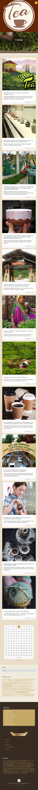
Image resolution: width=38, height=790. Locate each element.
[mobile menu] (36, 3)
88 (31, 643)
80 (11, 643)
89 (6, 645)
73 (21, 641)
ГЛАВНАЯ (7, 739)
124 (11, 652)
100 (6, 648)
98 (29, 645)
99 (31, 645)
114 (14, 650)
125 (14, 652)
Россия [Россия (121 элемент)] (5, 769)
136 (14, 655)
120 (29, 650)
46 (9, 636)
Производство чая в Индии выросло (16, 377)
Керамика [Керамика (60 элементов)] (29, 683)
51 (21, 636)
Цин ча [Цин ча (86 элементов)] (12, 692)
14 (11, 629)
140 (24, 655)
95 (21, 645)
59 (13, 638)
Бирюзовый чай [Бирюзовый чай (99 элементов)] (21, 680)
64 (26, 638)
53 (26, 636)
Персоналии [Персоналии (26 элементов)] (15, 686)
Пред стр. (19, 622)
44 (31, 633)
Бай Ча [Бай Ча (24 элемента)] (6, 680)
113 (11, 650)
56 (6, 638)
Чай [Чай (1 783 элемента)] (20, 692)
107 (24, 648)
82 (16, 643)
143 (31, 655)
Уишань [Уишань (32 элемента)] (16, 769)
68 (8, 641)
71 (16, 641)
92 (13, 645)
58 (11, 638)
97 (26, 645)
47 (11, 636)
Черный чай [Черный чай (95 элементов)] (8, 695)
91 (11, 645)
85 (24, 643)
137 (16, 655)
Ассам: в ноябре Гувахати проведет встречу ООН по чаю (18, 331)
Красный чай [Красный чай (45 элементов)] (16, 685)
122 (6, 652)
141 (26, 655)
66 (31, 638)
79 (8, 643)
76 (29, 641)
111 (6, 650)
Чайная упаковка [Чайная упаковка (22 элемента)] (15, 694)
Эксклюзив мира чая (9, 724)
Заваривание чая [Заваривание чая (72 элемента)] (25, 682)
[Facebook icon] (16, 785)
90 (9, 645)
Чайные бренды (8, 717)
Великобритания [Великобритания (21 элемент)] (30, 680)
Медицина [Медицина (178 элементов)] (7, 686)
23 (6, 631)
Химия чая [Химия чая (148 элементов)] (24, 769)
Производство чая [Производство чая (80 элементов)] (8, 689)
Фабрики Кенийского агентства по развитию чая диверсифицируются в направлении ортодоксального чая (19, 188)
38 (16, 633)
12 (6, 629)
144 (17, 657)
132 (31, 652)
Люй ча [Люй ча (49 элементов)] (22, 685)
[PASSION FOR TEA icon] (21, 785)
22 (31, 629)
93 (16, 645)
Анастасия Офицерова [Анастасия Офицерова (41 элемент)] (8, 679)
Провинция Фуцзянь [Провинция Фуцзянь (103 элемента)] (9, 688)
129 (24, 652)
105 (19, 648)
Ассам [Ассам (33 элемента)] (29, 760)
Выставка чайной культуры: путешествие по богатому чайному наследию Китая (18, 141)
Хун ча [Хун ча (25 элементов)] (7, 692)
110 (31, 648)
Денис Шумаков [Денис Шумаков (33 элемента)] (6, 682)
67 (6, 641)
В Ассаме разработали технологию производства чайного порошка (15, 470)
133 (6, 655)
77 (31, 641)
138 (19, 655)
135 (11, 655)
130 (26, 652)
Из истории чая (8, 711)
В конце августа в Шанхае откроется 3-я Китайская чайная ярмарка (17, 518)
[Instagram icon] (19, 785)
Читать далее (32, 102)
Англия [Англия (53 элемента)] (17, 679)
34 (6, 633)
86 (26, 643)
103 (14, 648)
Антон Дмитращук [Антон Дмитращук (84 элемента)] (26, 679)
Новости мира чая (9, 713)
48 (13, 636)
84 (21, 643)
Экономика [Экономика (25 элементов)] (22, 695)
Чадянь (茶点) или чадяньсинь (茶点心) (16, 611)
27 (16, 631)
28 (19, 631)
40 (21, 633)
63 (24, 638)
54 (29, 636)
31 (26, 631)
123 (9, 652)
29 (21, 631)
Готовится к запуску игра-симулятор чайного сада (16, 93)
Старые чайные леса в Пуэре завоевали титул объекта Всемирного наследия (17, 285)
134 (9, 655)
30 (24, 631)
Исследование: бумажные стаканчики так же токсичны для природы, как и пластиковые (19, 422)
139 (21, 655)
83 (19, 643)
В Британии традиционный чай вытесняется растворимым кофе (19, 564)
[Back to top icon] (19, 780)
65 (29, 638)
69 (11, 641)
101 (9, 648)
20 (26, 629)
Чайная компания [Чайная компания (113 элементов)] (12, 771)
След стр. (19, 660)
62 (21, 638)
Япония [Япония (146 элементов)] (29, 695)
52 (24, 636)
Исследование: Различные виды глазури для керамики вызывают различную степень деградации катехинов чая (19, 237)
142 (29, 655)
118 (24, 650)
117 (21, 650)
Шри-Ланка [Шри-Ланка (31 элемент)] (16, 695)
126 (16, 652)
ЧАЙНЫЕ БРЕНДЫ (9, 747)
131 (29, 652)
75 (26, 641)
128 (21, 652)
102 (11, 648)
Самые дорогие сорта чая (10, 715)
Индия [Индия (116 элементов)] (17, 683)
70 (13, 641)
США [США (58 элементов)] (7, 691)
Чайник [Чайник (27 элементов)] (4, 772)
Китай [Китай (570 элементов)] (6, 685)
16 (16, 629)
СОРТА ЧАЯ (7, 744)
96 (24, 645)
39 (19, 633)
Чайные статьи (8, 722)
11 (31, 626)
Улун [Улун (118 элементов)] (23, 691)
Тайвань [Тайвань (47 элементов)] (12, 691)
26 (13, 631)
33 (31, 631)
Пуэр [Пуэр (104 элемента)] (18, 689)
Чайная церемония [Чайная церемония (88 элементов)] (25, 694)
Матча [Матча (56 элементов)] (28, 685)
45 (6, 636)
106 (21, 648)
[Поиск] (19, 670)
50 (19, 636)
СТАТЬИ (7, 742)
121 (31, 650)
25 (11, 631)
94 (19, 645)
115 (16, 650)
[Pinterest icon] (17, 785)
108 (26, 648)
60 (16, 638)
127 (19, 652)
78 (6, 643)
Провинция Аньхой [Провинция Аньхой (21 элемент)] (29, 686)
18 (21, 629)
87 (29, 643)
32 (29, 631)
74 (24, 641)
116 (19, 650)
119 (26, 650)
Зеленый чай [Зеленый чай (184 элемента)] (8, 683)
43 (29, 633)
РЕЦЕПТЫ (7, 749)
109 (29, 648)
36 (11, 633)
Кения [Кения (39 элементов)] (23, 683)
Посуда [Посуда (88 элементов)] (22, 686)
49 (16, 636)
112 (9, 650)
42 (26, 633)
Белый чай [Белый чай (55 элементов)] (11, 680)
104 (16, 648)
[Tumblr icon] (20, 785)
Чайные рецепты (9, 719)
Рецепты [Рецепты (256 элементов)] (26, 689)
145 (20, 657)
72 (19, 641)
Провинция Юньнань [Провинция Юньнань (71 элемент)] (23, 688)
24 (8, 631)
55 (31, 636)
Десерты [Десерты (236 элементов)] (15, 682)
